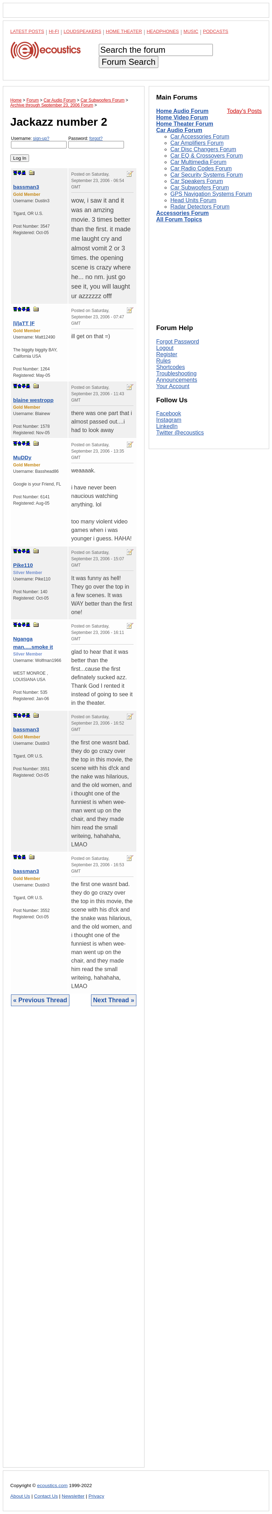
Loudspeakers (82, 31)
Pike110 (23, 565)
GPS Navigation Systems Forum (211, 194)
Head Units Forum (193, 200)
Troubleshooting (176, 373)
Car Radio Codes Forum (201, 168)
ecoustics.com (52, 1485)
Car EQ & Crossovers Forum (206, 156)
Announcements (176, 380)
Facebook (168, 413)
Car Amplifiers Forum (196, 143)
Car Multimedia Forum (198, 162)
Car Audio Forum (179, 130)
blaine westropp (33, 400)
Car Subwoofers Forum (199, 188)
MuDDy (22, 457)
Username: (39, 142)
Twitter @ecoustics (180, 433)
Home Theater (124, 31)
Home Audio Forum (182, 111)
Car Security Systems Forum (206, 175)
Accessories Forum (182, 213)
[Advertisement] (73, 1242)
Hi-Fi (54, 31)
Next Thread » (113, 1000)
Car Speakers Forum (196, 181)
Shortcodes (170, 367)
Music (190, 31)
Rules (163, 361)
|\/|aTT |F (24, 323)
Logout (165, 348)
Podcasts (215, 31)
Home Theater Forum (184, 124)
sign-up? (41, 138)
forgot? (95, 138)
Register (166, 354)
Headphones (163, 31)
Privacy (96, 1496)
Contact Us (46, 1496)
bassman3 (26, 187)
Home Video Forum (182, 117)
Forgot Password (177, 342)
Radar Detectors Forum (200, 207)
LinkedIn (167, 426)
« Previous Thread (40, 1000)
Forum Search (128, 62)
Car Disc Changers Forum (203, 149)
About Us (20, 1496)
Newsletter (73, 1496)
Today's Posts (244, 111)
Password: (96, 142)
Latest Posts (27, 31)
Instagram (168, 420)
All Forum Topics (179, 219)
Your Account (172, 386)
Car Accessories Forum (199, 137)
